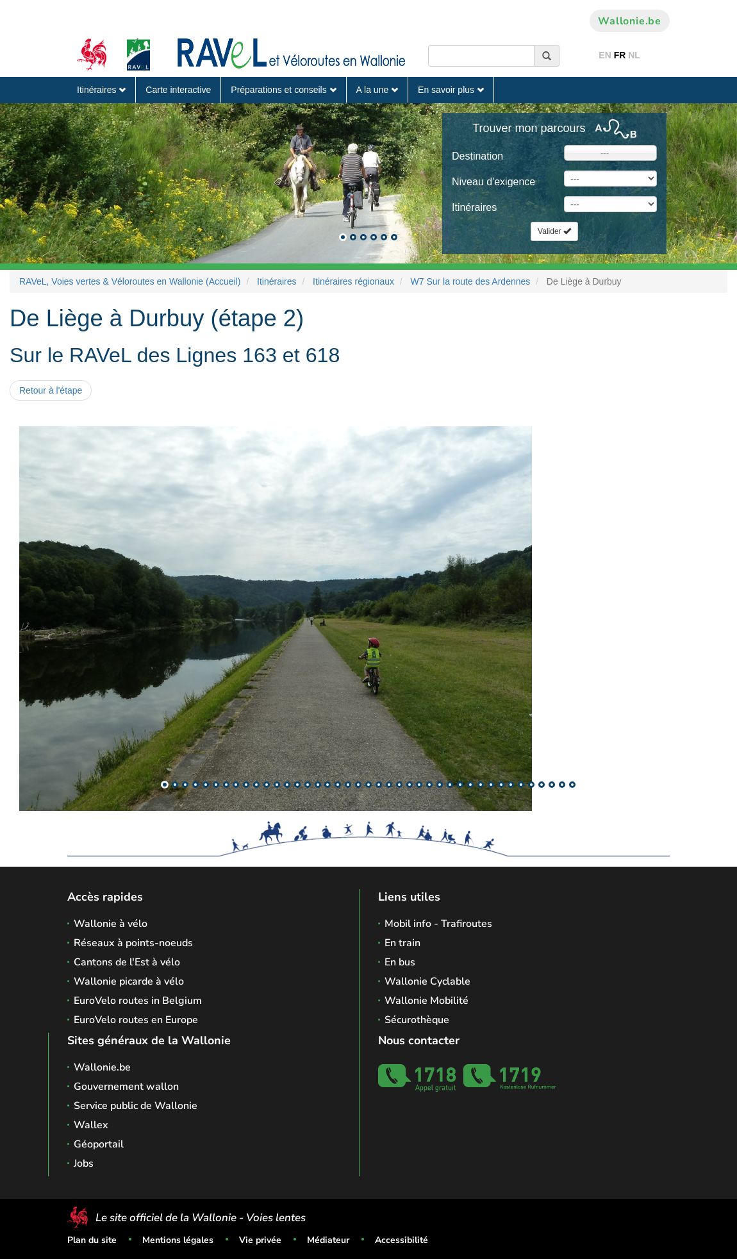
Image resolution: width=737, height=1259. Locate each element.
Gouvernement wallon (126, 1086)
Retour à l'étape (50, 390)
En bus (400, 962)
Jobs (84, 1163)
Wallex (91, 1125)
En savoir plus (451, 90)
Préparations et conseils (283, 90)
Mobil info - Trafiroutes (438, 923)
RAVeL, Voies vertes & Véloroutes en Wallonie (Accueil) (130, 281)
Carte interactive (178, 90)
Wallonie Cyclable (427, 981)
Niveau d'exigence (493, 181)
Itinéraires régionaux (353, 281)
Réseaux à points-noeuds (133, 943)
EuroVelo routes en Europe (136, 1019)
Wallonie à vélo (110, 923)
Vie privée (260, 1240)
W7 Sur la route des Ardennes (471, 281)
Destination (477, 156)
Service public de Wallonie (135, 1105)
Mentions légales (177, 1240)
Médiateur (328, 1240)
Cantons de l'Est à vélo (127, 962)
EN (605, 55)
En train (402, 943)
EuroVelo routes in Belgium (138, 1000)
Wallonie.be (629, 21)
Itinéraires (101, 90)
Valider (554, 231)
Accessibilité (401, 1240)
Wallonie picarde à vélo (129, 981)
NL (634, 55)
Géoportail (99, 1144)
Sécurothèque (417, 1019)
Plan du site (92, 1240)
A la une (377, 90)
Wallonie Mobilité (426, 1000)
